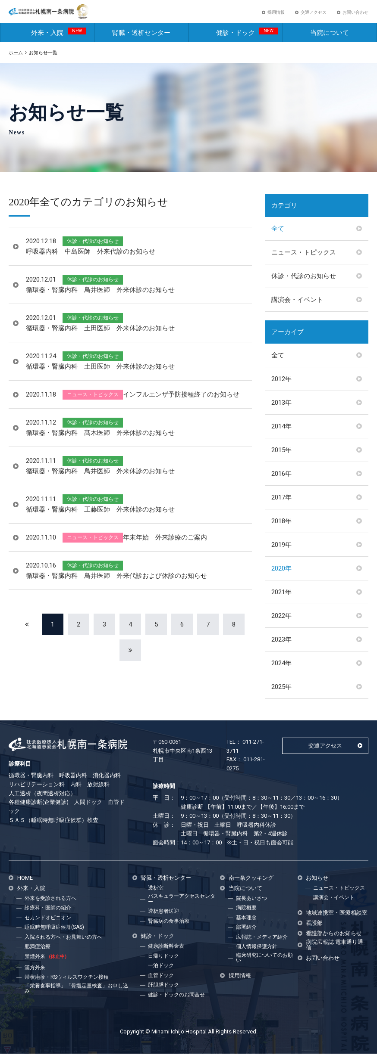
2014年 (281, 436)
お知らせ (317, 888)
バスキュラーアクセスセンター (181, 909)
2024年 (281, 673)
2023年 (281, 650)
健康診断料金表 (166, 956)
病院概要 (246, 918)
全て (277, 239)
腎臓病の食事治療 (168, 931)
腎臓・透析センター (141, 43)
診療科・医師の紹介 (48, 918)
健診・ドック (247, 42)
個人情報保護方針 (256, 956)
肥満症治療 (37, 956)
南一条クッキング (251, 888)
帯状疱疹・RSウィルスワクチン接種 (67, 987)
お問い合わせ (355, 17)
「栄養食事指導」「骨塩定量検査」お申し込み (76, 998)
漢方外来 (35, 977)
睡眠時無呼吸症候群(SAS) (54, 937)
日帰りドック (163, 966)
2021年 (281, 602)
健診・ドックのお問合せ (176, 1005)
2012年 (281, 389)
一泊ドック (161, 975)
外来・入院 (58, 42)
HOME (25, 888)
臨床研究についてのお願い (264, 968)
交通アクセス (314, 17)
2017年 (281, 508)
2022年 (281, 626)
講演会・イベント (297, 310)
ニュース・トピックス (303, 263)
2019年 (281, 555)
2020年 (281, 579)
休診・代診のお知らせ (303, 286)
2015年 (281, 460)
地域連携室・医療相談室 (337, 923)
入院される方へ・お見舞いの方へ (63, 947)
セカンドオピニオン (48, 928)
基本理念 (246, 928)
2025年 (281, 697)
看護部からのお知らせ (334, 943)
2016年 (281, 484)
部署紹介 (246, 937)
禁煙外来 (45, 967)
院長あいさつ (251, 908)
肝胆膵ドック (163, 995)
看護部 (314, 933)
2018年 (281, 531)
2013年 (281, 413)
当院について (329, 43)
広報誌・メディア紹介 (262, 947)
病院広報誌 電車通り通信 (334, 955)
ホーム (16, 63)
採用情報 (276, 17)
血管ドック (161, 985)
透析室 (155, 898)
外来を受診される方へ (50, 908)
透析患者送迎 (163, 921)
